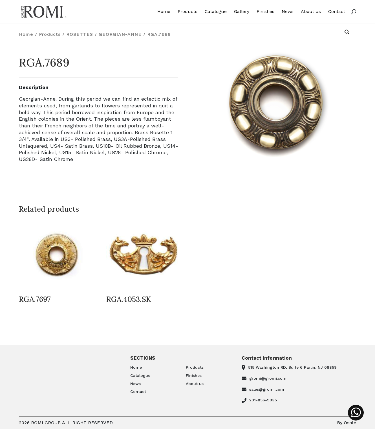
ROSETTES (79, 34)
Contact (336, 11)
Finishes (265, 11)
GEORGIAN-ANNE (120, 34)
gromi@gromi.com (267, 378)
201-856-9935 (263, 400)
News (288, 11)
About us (311, 11)
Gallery (241, 11)
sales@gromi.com (266, 389)
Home (163, 11)
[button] (347, 32)
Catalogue (216, 11)
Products (187, 11)
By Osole (346, 422)
